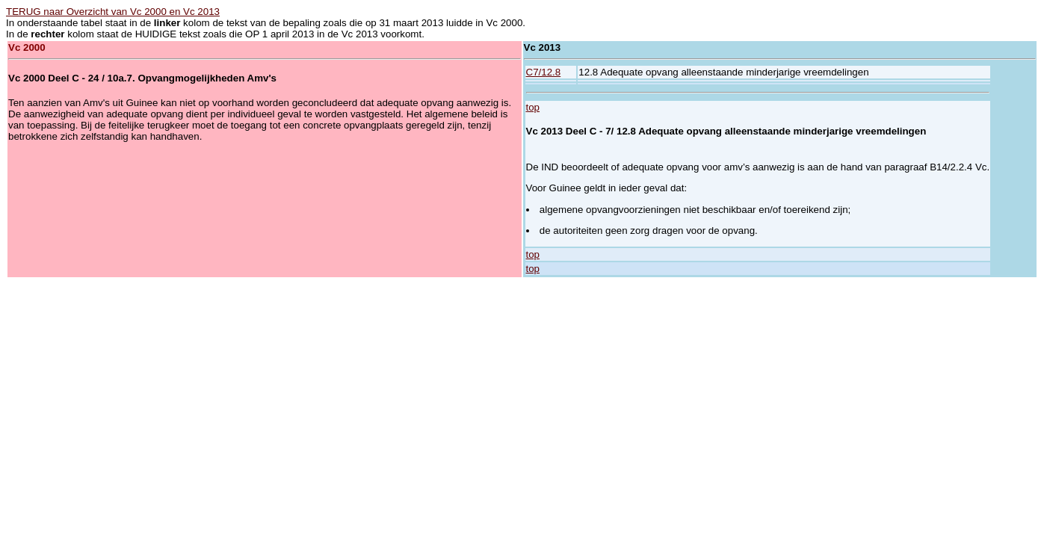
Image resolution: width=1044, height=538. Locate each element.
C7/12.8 (543, 72)
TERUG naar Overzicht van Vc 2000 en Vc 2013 (113, 11)
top (533, 107)
